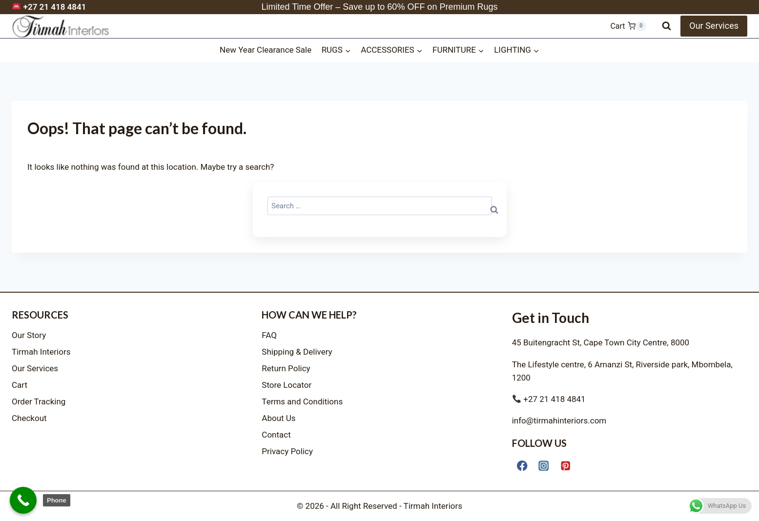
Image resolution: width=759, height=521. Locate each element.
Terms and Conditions (302, 401)
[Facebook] (522, 465)
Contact (276, 435)
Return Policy (286, 368)
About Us (278, 418)
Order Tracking (38, 401)
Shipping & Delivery (297, 352)
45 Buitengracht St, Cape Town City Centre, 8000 (600, 342)
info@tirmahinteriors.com (559, 420)
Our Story (29, 335)
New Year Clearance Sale (265, 50)
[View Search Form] (666, 26)
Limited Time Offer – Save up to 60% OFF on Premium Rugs (380, 7)
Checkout (29, 418)
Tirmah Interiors (41, 352)
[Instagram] (543, 465)
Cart (19, 385)
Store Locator (286, 385)
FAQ (269, 335)
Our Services (713, 25)
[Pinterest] (565, 465)
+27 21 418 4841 (49, 7)
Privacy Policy (287, 451)
